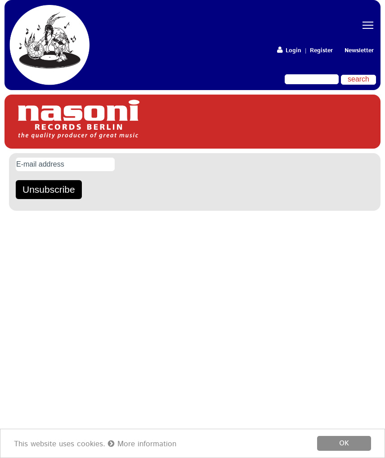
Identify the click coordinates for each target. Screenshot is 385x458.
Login (289, 50)
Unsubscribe (48, 189)
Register (321, 50)
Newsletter (359, 50)
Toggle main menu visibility (369, 17)
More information (142, 444)
